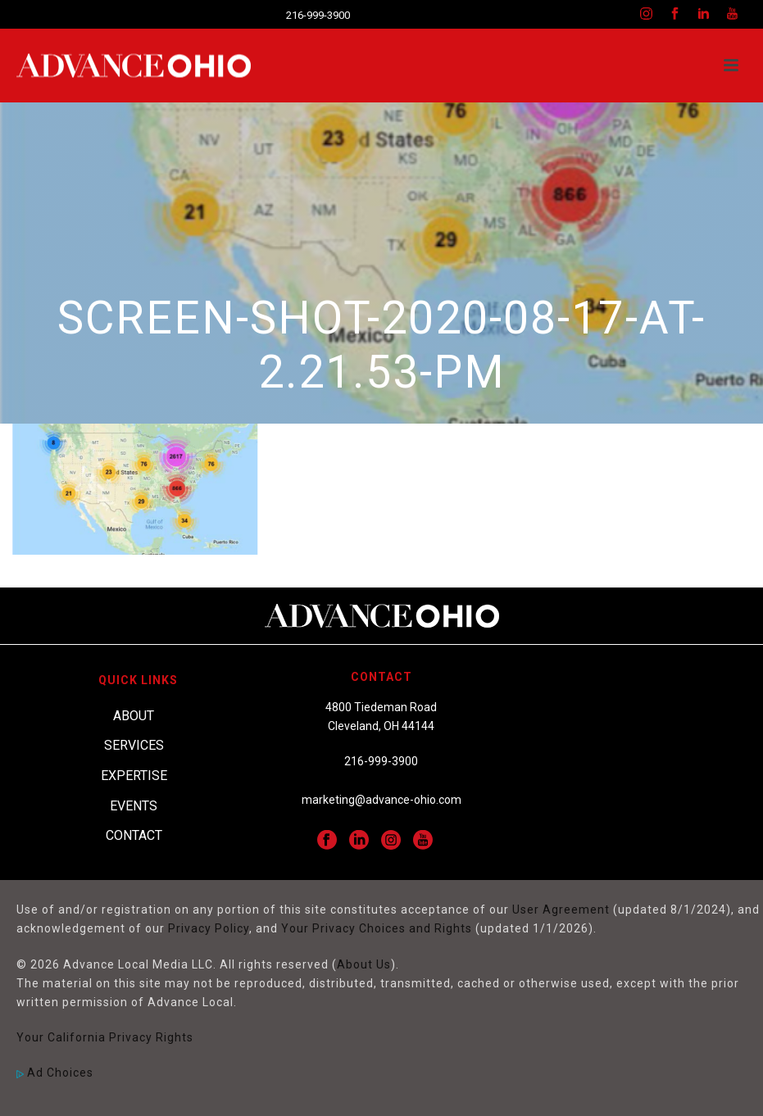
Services (134, 745)
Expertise (134, 775)
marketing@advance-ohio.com (381, 799)
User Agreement (561, 909)
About (133, 716)
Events (133, 806)
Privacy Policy (208, 928)
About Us (364, 964)
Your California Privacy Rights (104, 1037)
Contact (134, 835)
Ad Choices (54, 1072)
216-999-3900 (318, 15)
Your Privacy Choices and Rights (376, 928)
